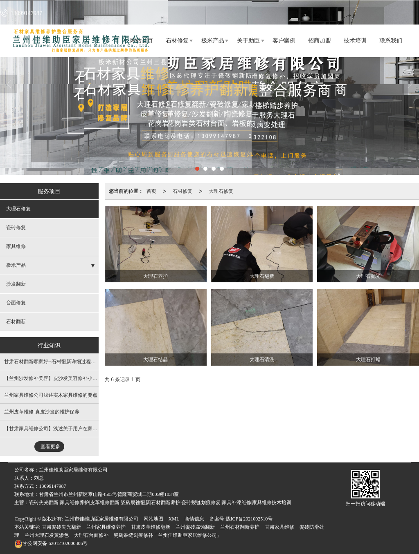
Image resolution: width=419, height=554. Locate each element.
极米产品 (212, 41)
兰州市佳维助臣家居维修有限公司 (101, 519)
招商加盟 (319, 41)
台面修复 (16, 303)
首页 (151, 191)
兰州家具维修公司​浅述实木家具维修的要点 (50, 395)
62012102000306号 (51, 543)
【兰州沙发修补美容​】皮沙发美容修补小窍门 (53, 378)
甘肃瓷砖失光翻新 (61, 527)
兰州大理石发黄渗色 (47, 535)
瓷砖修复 (16, 227)
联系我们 (390, 41)
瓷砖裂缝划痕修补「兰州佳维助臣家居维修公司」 (168, 535)
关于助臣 (248, 41)
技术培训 (355, 41)
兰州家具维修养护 (106, 527)
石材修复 (177, 41)
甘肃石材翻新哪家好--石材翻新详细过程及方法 (55, 361)
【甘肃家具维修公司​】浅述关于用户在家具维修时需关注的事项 (73, 428)
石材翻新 (16, 321)
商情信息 (194, 519)
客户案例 (284, 41)
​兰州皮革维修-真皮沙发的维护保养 (41, 412)
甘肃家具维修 (279, 527)
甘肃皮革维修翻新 (150, 527)
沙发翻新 (16, 284)
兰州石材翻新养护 (239, 527)
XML (174, 519)
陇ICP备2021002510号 (249, 519)
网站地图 (153, 519)
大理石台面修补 (91, 535)
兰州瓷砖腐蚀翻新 (195, 527)
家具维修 (16, 246)
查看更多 (50, 446)
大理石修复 (221, 191)
